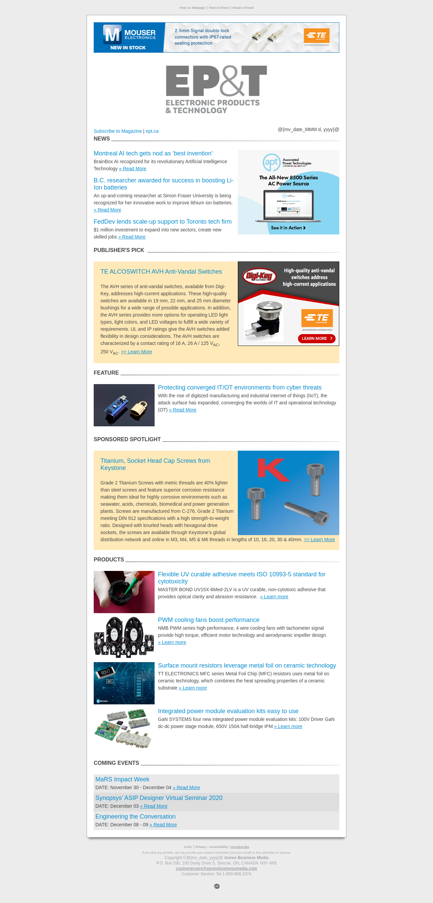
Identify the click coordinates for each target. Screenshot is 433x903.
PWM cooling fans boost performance (208, 620)
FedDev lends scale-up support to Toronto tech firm (163, 221)
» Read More (132, 168)
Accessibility (218, 847)
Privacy (201, 847)
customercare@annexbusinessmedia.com (216, 868)
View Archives (219, 7)
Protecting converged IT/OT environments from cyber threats (240, 387)
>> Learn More (136, 351)
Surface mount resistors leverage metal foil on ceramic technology (247, 665)
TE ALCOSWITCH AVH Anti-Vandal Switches (161, 271)
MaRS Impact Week (122, 779)
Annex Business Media (246, 857)
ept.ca (152, 131)
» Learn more (274, 596)
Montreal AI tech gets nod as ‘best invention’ (153, 153)
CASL (188, 847)
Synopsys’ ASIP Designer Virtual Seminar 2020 (159, 798)
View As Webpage (192, 7)
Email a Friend (243, 7)
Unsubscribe (240, 847)
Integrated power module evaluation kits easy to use (228, 711)
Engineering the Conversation (135, 816)
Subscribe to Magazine (118, 131)
